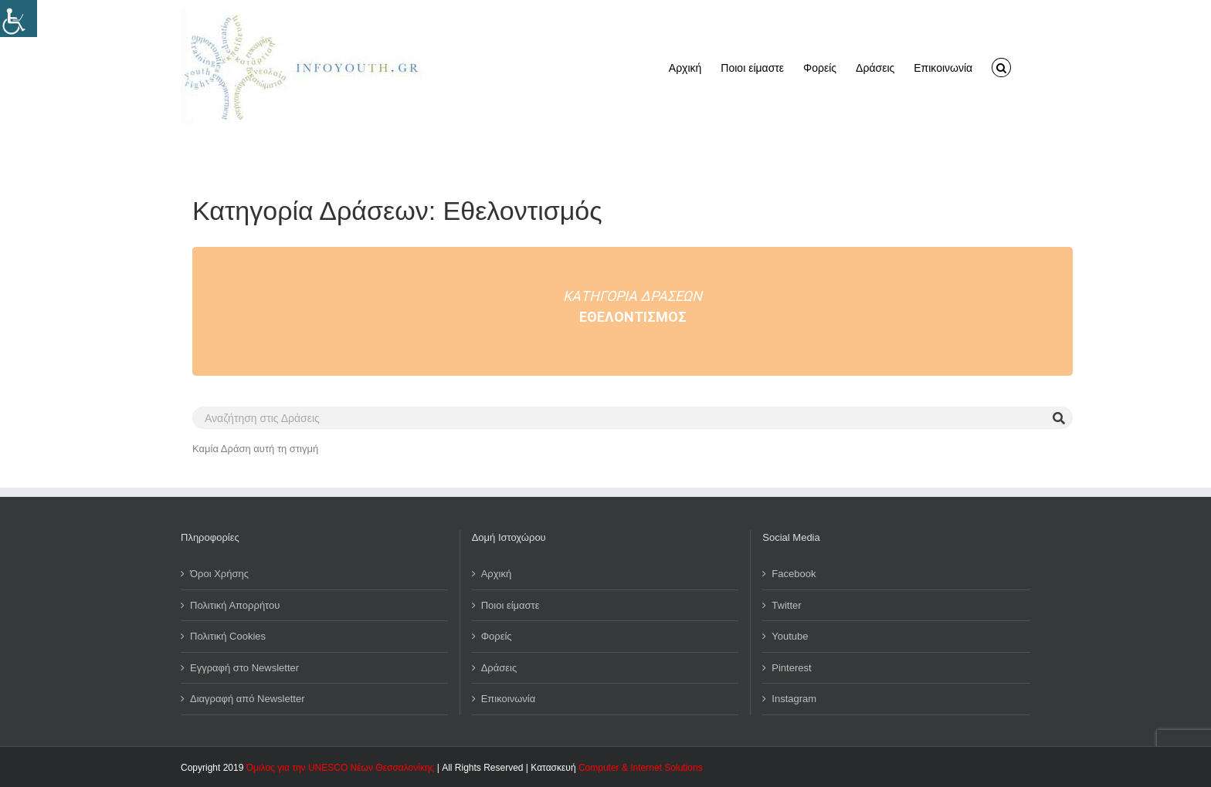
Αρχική (496, 573)
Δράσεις (499, 668)
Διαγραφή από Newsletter (247, 698)
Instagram (794, 698)
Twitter (786, 605)
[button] (1001, 66)
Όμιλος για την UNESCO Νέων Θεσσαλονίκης (340, 767)
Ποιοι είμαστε (510, 605)
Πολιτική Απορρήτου (235, 605)
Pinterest (791, 668)
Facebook (794, 573)
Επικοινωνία (508, 698)
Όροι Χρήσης (219, 573)
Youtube (790, 636)
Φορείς (496, 636)
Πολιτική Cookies (228, 636)
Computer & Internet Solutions (640, 767)
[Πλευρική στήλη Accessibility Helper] (18, 18)
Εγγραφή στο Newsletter (244, 668)
